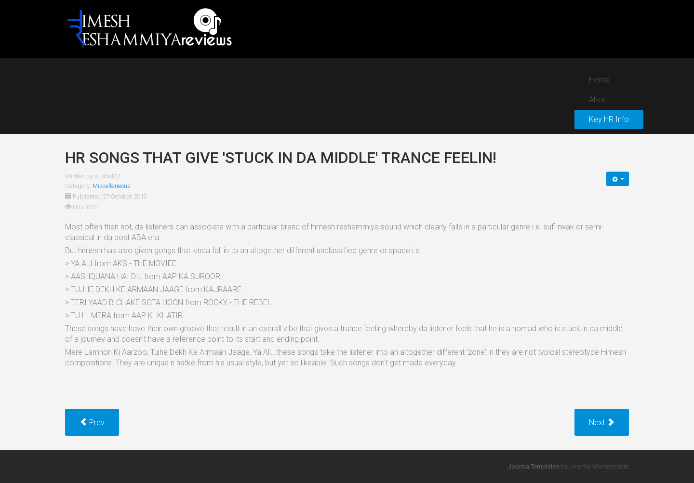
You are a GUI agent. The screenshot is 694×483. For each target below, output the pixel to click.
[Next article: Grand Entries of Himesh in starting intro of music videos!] (601, 422)
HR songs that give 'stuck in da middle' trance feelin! (280, 157)
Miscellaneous (112, 185)
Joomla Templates (534, 466)
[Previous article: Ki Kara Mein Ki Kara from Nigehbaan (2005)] (92, 422)
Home (599, 79)
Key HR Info (609, 119)
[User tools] (617, 179)
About (599, 99)
